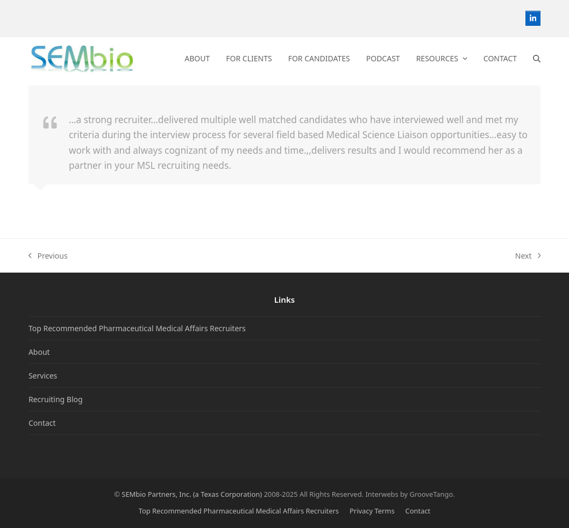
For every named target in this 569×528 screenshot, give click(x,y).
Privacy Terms (372, 511)
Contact (42, 423)
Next (527, 256)
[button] (537, 58)
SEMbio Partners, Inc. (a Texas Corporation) (192, 494)
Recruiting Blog (56, 399)
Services (43, 375)
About (39, 352)
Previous (48, 256)
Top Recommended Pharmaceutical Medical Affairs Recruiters (137, 328)
